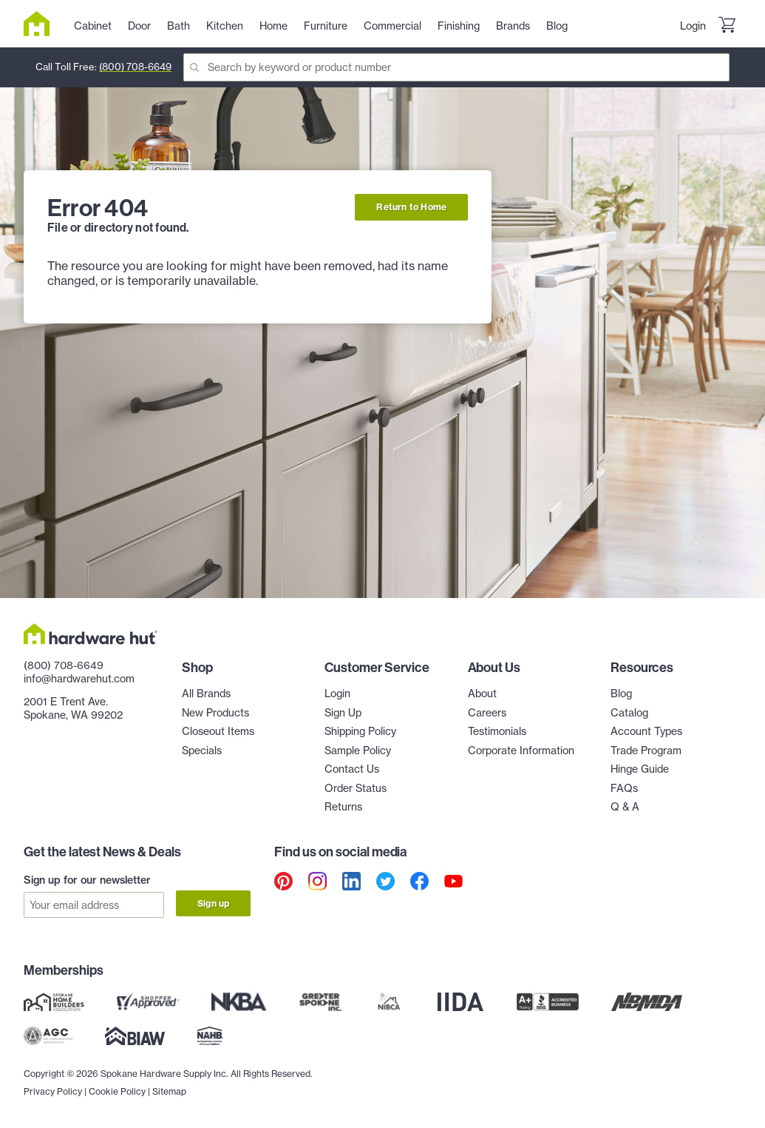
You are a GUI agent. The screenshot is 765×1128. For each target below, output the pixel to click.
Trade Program (646, 750)
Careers (487, 712)
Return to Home (411, 206)
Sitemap (169, 1091)
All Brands (206, 693)
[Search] (456, 67)
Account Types (646, 731)
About (482, 693)
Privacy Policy (53, 1091)
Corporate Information (521, 750)
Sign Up (342, 712)
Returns (343, 806)
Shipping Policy (360, 731)
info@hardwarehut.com (79, 678)
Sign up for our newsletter (87, 880)
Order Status (355, 788)
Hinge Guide (640, 769)
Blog (621, 693)
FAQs (624, 788)
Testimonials (497, 731)
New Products (215, 712)
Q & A (625, 806)
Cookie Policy (117, 1091)
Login (693, 26)
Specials (202, 750)
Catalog (629, 712)
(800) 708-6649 (135, 67)
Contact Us (351, 769)
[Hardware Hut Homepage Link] (42, 23)
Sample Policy (357, 750)
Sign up (213, 903)
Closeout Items (218, 731)
